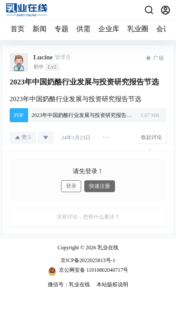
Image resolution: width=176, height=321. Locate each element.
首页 (18, 29)
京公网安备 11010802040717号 (88, 271)
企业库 (108, 29)
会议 (163, 29)
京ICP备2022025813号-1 (88, 260)
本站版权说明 (112, 284)
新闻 (39, 29)
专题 (61, 29)
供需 (83, 29)
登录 (71, 186)
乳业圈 (137, 29)
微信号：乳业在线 (69, 284)
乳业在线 (107, 247)
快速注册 (99, 186)
